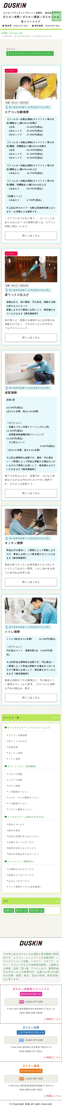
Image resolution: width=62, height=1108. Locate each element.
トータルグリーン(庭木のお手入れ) (25, 817)
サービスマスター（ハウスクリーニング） (29, 727)
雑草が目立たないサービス (22, 848)
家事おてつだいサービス (21, 875)
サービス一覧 (16, 33)
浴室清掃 (11, 392)
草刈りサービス (16, 824)
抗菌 (8, 103)
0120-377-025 (31, 1001)
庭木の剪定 (14, 830)
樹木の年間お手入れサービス (23, 854)
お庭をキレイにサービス (21, 842)
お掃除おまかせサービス (21, 869)
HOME (4, 33)
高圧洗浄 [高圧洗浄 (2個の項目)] (36, 910)
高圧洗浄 (24, 103)
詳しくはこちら (31, 235)
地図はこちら (53, 1019)
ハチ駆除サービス (17, 792)
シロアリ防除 (15, 780)
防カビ (15, 103)
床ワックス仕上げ (17, 294)
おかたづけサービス (18, 881)
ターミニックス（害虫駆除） (22, 766)
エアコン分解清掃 (17, 112)
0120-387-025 (31, 1078)
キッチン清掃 (14, 543)
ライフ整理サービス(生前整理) (24, 887)
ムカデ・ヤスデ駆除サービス (23, 797)
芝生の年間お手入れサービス (23, 836)
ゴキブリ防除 (15, 774)
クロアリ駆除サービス (20, 809)
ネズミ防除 (14, 786)
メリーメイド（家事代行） (21, 861)
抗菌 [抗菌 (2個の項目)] (9, 910)
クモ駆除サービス (17, 803)
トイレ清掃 (12, 631)
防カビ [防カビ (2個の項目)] (21, 910)
